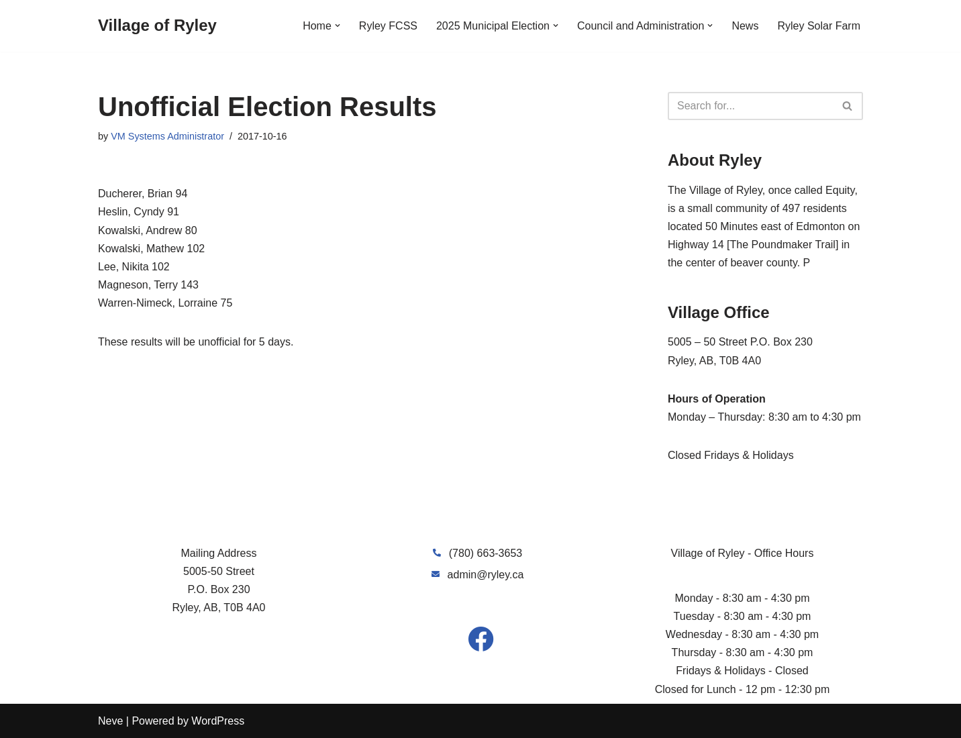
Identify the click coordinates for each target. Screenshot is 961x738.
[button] (337, 25)
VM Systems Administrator (167, 136)
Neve (110, 721)
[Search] (750, 106)
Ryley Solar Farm (818, 26)
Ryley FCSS (388, 26)
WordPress (217, 721)
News (744, 26)
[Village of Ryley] (157, 26)
